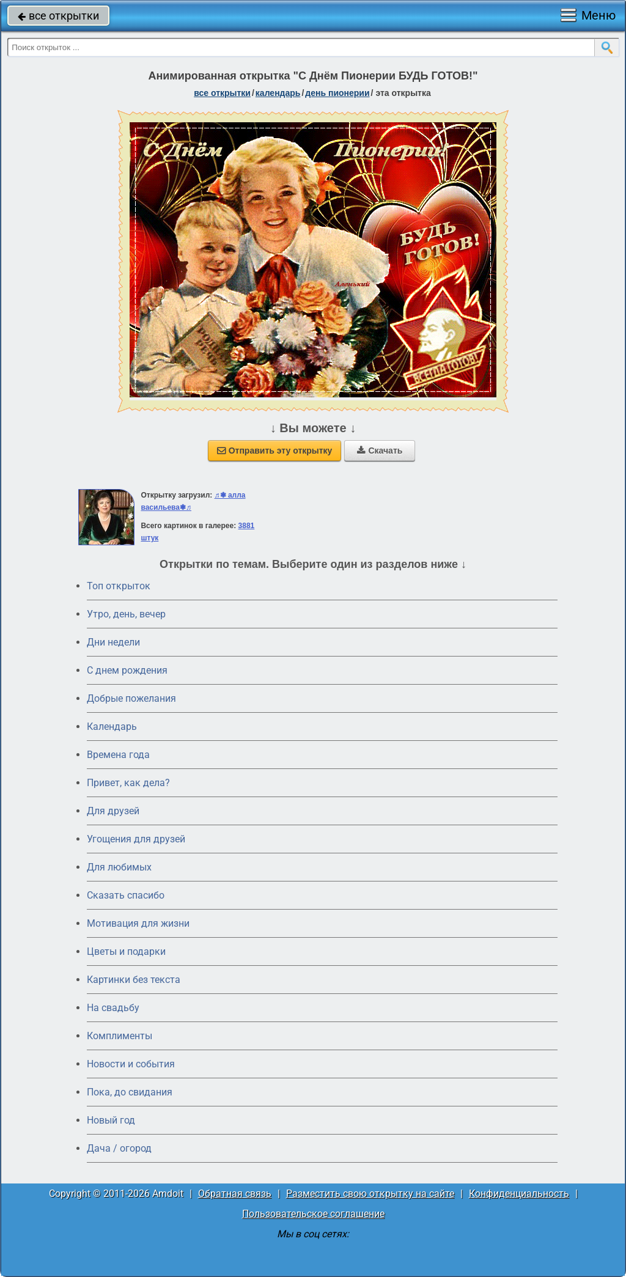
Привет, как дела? (128, 783)
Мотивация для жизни (138, 923)
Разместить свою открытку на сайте (370, 1193)
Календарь (278, 93)
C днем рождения (127, 670)
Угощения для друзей (136, 839)
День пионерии (337, 93)
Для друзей (113, 811)
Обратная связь (234, 1193)
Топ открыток (118, 586)
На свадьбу (113, 1008)
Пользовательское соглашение (313, 1214)
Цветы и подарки (126, 951)
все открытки (58, 15)
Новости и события (131, 1064)
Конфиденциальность (519, 1193)
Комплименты (119, 1036)
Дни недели (113, 642)
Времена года (118, 754)
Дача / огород (119, 1148)
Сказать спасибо (125, 895)
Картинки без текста (133, 979)
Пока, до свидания (129, 1092)
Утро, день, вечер (126, 614)
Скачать (379, 450)
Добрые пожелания (131, 698)
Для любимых (119, 867)
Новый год (111, 1120)
